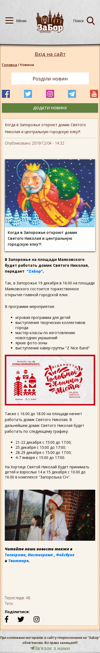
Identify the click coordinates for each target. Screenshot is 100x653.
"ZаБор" (35, 271)
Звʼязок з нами (50, 648)
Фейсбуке (65, 554)
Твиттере (18, 560)
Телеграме (15, 554)
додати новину (50, 107)
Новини (27, 64)
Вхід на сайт (50, 54)
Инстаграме (40, 554)
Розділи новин (50, 78)
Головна (9, 64)
